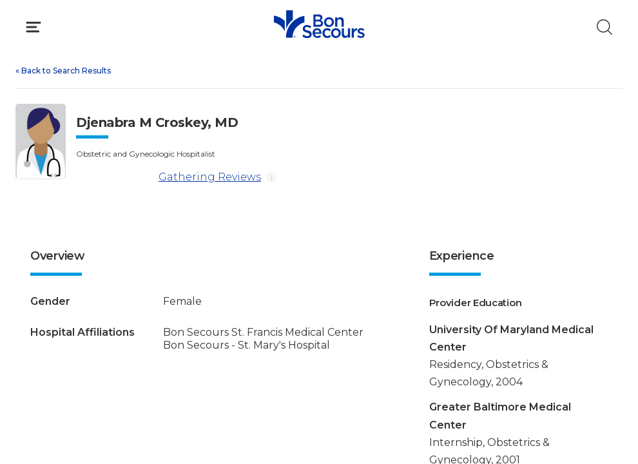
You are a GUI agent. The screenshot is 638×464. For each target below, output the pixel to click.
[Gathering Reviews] (114, 177)
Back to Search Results (63, 70)
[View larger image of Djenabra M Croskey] (40, 141)
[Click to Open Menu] (33, 27)
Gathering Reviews (168, 177)
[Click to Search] (604, 27)
